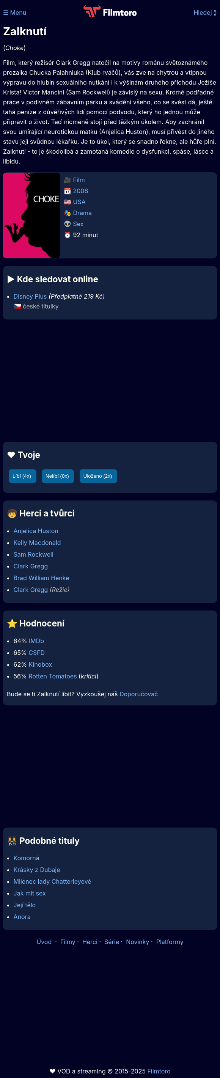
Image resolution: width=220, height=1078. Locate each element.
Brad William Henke (41, 578)
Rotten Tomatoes (52, 676)
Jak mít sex (30, 893)
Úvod (44, 942)
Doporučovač (138, 694)
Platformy (170, 942)
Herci (89, 942)
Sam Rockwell (33, 554)
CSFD (36, 652)
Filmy (67, 942)
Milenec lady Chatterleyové (52, 881)
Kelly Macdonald (37, 542)
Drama (82, 213)
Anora (22, 917)
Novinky (137, 942)
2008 (80, 191)
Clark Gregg (31, 566)
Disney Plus (30, 296)
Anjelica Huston (36, 531)
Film (79, 180)
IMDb (36, 641)
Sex (78, 224)
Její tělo (25, 905)
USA (79, 202)
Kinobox (40, 664)
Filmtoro (158, 1071)
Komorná (26, 858)
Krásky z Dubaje (37, 869)
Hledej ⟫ (205, 12)
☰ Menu (14, 12)
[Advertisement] (110, 380)
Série (111, 942)
